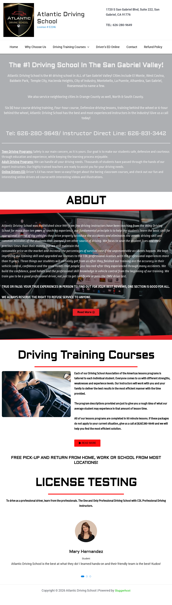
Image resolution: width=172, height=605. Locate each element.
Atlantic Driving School (61, 18)
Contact (130, 47)
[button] (82, 577)
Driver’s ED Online (107, 47)
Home (15, 47)
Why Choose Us (36, 47)
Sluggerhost (123, 590)
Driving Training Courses (71, 47)
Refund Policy (151, 47)
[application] (88, 47)
